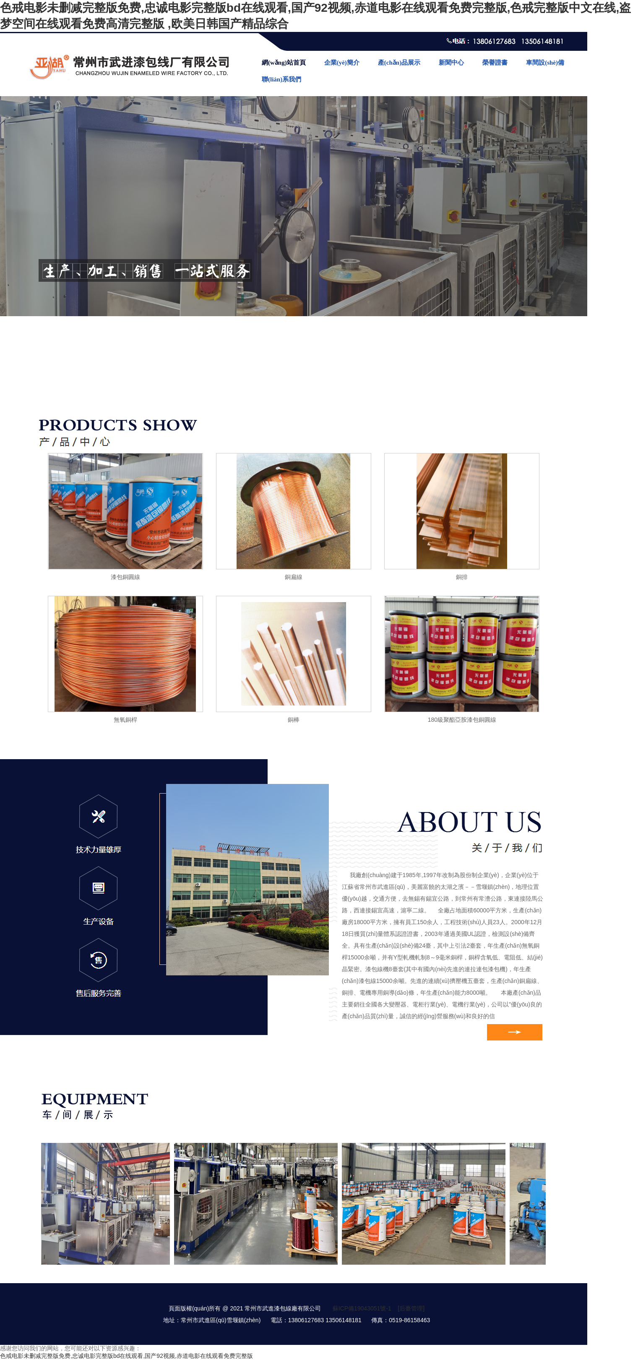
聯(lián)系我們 (281, 79)
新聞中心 (451, 62)
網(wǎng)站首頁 (284, 62)
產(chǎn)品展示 (399, 62)
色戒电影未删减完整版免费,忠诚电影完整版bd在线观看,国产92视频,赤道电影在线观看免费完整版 (126, 1355)
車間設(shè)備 (545, 62)
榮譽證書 (495, 62)
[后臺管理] (411, 1308)
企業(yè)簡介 (341, 62)
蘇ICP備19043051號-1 (362, 1308)
